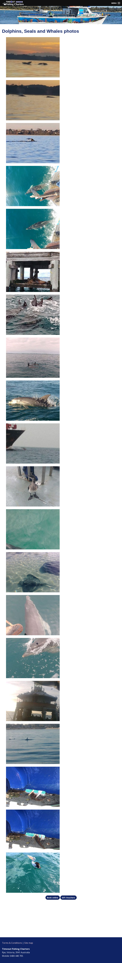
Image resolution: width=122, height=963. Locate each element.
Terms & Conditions (12, 942)
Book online (52, 897)
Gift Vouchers (68, 897)
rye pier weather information (19, 933)
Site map (28, 942)
